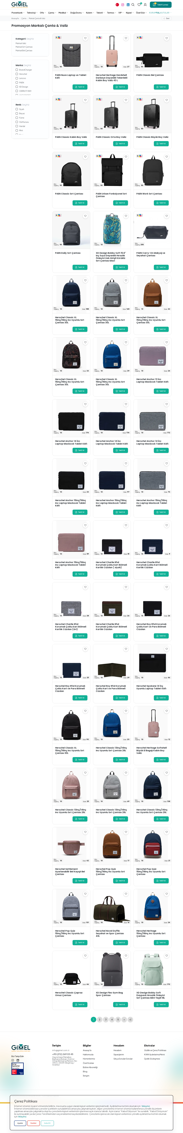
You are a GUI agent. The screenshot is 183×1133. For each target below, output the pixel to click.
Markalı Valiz (21, 43)
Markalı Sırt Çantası (24, 47)
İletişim (86, 1075)
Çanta (23, 18)
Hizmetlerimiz (89, 1058)
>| (130, 1019)
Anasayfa (15, 18)
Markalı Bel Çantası (24, 50)
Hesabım (117, 1050)
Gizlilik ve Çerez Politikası (155, 1050)
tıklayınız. (146, 1118)
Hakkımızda (88, 1054)
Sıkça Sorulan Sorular (123, 1058)
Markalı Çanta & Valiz (37, 18)
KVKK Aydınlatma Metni (154, 1054)
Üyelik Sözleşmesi (152, 1058)
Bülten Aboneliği (90, 1067)
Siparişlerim (119, 1054)
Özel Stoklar (88, 1063)
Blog (85, 1071)
